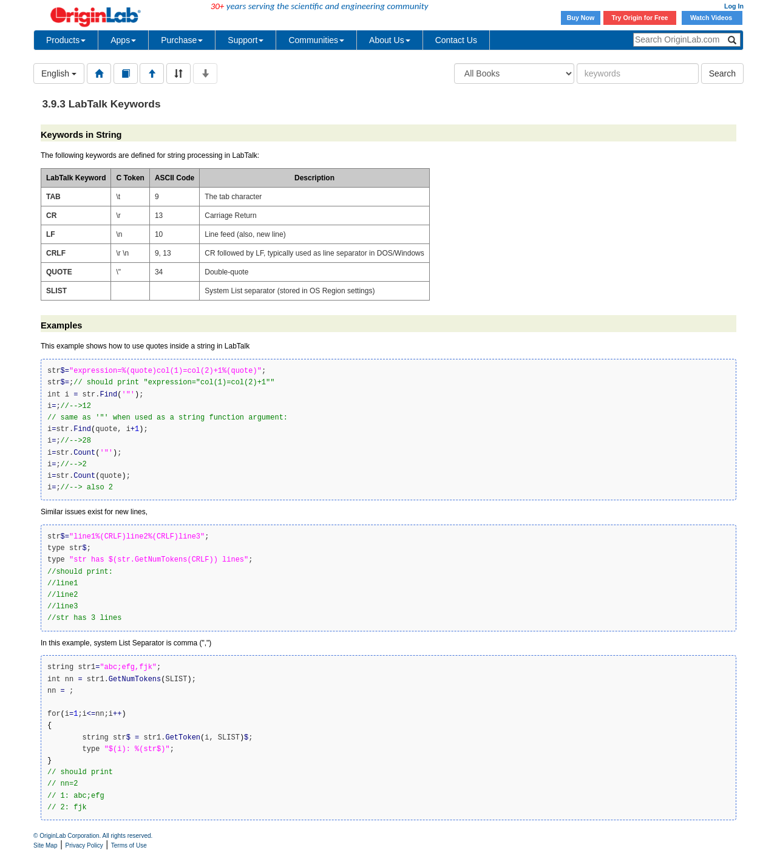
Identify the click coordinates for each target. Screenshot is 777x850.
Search (722, 73)
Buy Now (581, 17)
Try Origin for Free (640, 17)
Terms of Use (129, 845)
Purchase (182, 40)
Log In (734, 6)
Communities (316, 40)
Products (66, 40)
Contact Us (456, 40)
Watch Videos (712, 17)
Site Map (45, 845)
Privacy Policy (84, 845)
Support (245, 40)
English (58, 73)
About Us (389, 40)
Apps (123, 40)
